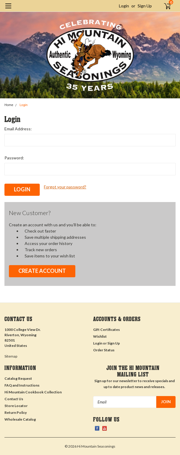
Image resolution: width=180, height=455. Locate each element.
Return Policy (15, 412)
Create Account (42, 270)
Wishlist (100, 336)
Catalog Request (18, 378)
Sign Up (145, 5)
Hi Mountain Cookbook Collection (33, 392)
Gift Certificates (106, 329)
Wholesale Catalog (20, 419)
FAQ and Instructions (21, 385)
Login (124, 5)
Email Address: (18, 128)
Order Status (103, 350)
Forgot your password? (65, 186)
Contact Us (13, 399)
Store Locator (16, 405)
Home (8, 105)
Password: (14, 157)
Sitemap (10, 356)
